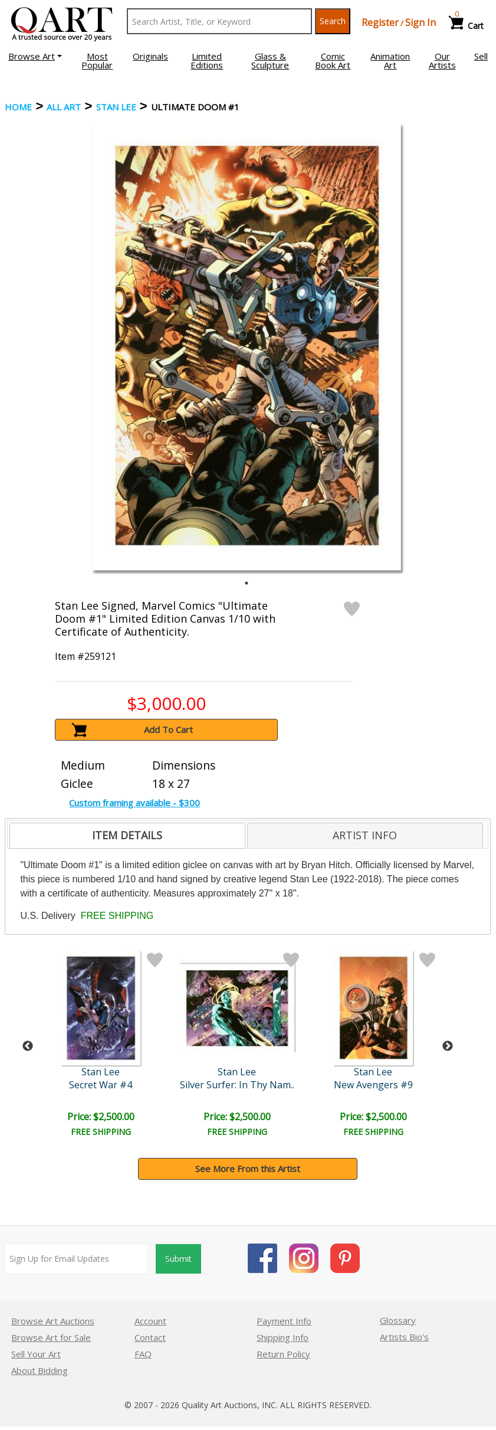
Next (448, 1046)
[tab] (127, 836)
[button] (35, 56)
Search (333, 21)
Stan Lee (116, 107)
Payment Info (284, 1321)
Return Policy (283, 1354)
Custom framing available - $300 (134, 803)
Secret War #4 (100, 1084)
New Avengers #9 (373, 1084)
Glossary (398, 1320)
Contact (150, 1337)
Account (150, 1321)
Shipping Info (282, 1337)
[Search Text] (219, 21)
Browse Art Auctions (52, 1321)
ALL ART (64, 107)
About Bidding (39, 1370)
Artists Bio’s (404, 1337)
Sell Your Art (36, 1354)
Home (18, 107)
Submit (178, 1258)
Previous (28, 1046)
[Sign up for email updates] (75, 1259)
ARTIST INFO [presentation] (365, 835)
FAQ (143, 1354)
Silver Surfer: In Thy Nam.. (237, 1084)
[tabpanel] (246, 347)
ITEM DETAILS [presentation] (127, 835)
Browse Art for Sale (51, 1337)
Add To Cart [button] (168, 729)
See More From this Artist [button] (247, 1168)
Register (380, 22)
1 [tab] (246, 583)
